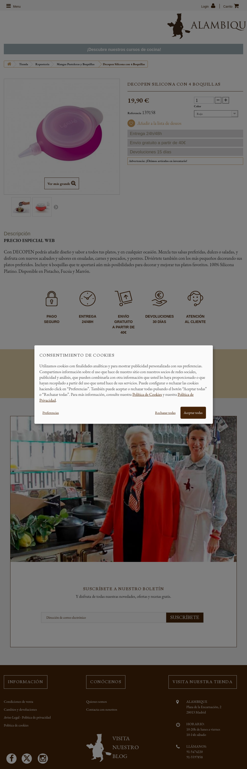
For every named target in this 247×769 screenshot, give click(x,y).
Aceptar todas (193, 412)
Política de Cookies (147, 394)
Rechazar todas (165, 412)
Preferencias (51, 412)
